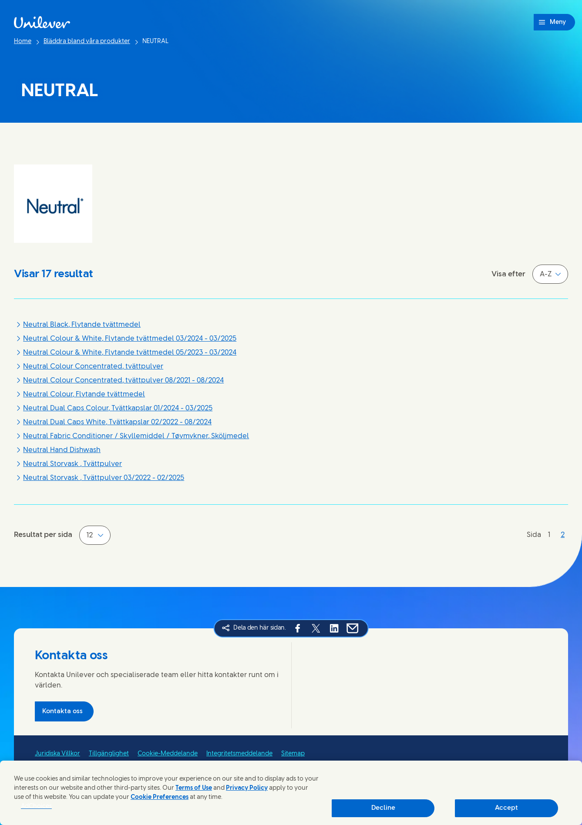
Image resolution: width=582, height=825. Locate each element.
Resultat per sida (43, 535)
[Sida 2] (563, 535)
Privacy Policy (247, 788)
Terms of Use (193, 788)
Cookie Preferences (159, 797)
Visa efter (508, 274)
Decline (383, 808)
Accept (506, 808)
